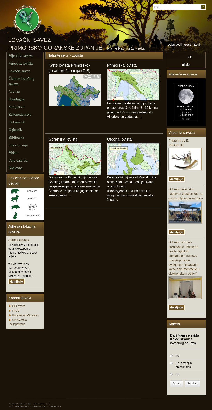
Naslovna (16, 168)
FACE (15, 310)
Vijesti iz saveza (21, 56)
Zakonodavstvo (20, 114)
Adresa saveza (18, 239)
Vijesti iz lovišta (21, 63)
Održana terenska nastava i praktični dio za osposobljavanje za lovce (185, 206)
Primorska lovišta (122, 65)
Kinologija (16, 99)
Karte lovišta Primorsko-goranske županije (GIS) (69, 68)
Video (13, 153)
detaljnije (16, 281)
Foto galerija (18, 160)
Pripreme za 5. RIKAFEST (185, 154)
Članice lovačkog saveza (21, 81)
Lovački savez (19, 71)
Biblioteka (16, 137)
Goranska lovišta (62, 139)
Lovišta (14, 92)
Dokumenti (17, 122)
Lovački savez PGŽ (41, 404)
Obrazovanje (18, 145)
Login (197, 44)
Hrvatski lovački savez (25, 315)
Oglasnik (15, 130)
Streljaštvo (16, 107)
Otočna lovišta (119, 139)
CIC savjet (18, 306)
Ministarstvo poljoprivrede (18, 322)
